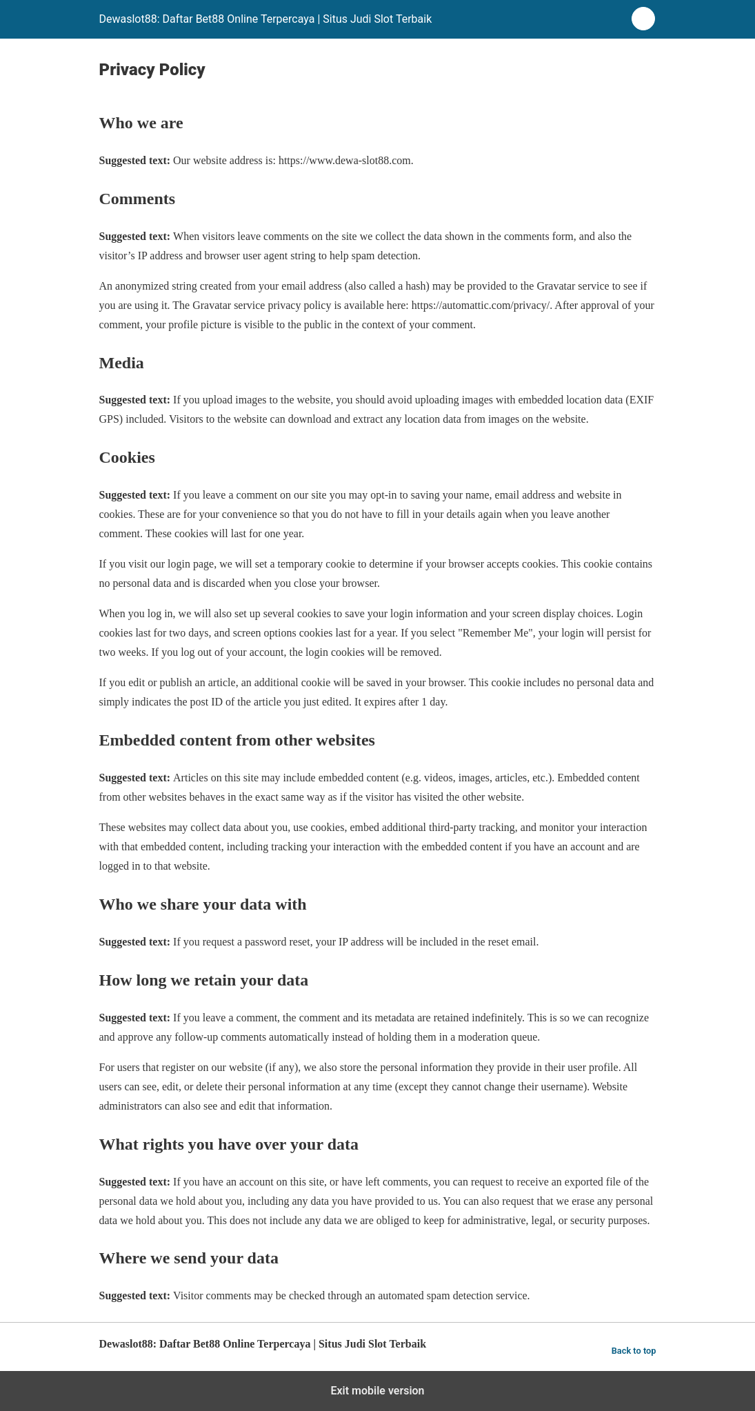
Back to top (634, 1350)
